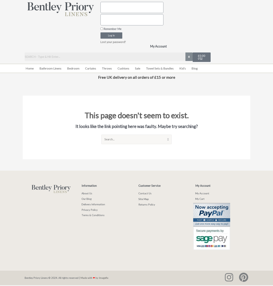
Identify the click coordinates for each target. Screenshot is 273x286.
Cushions (123, 68)
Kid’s (182, 68)
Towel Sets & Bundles (160, 68)
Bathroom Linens (50, 68)
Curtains (90, 68)
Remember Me (111, 28)
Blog (194, 68)
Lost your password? (113, 42)
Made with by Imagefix (94, 278)
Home (30, 68)
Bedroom (73, 68)
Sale (137, 68)
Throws (107, 68)
